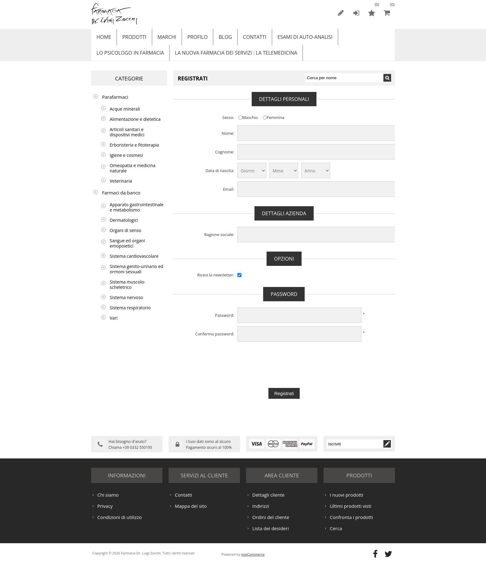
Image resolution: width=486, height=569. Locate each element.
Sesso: (228, 122)
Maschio (250, 122)
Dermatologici (124, 225)
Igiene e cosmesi (126, 160)
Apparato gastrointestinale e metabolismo (136, 212)
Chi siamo (108, 499)
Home (103, 38)
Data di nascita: (219, 176)
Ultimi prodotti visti (350, 511)
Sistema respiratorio (130, 313)
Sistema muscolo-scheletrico (127, 289)
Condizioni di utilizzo (119, 522)
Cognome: (224, 157)
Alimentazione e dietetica (135, 124)
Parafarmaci (115, 102)
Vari (113, 323)
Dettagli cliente (268, 499)
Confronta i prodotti (351, 522)
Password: (224, 320)
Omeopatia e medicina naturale (132, 173)
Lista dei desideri (270, 533)
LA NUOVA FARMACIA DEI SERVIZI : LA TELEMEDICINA (234, 56)
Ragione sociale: (219, 240)
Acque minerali (125, 114)
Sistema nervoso (126, 303)
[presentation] (284, 362)
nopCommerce (253, 559)
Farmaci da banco (121, 198)
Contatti (247, 38)
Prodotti (132, 38)
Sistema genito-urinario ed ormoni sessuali (136, 274)
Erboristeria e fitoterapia (134, 150)
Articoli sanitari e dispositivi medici (127, 137)
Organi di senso (125, 236)
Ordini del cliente (270, 522)
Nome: (228, 138)
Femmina (276, 122)
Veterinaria (121, 186)
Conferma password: (214, 339)
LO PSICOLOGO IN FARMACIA (129, 56)
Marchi (163, 38)
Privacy (105, 511)
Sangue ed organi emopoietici (127, 248)
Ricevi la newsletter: (215, 280)
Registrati (340, 13)
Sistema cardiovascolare (134, 261)
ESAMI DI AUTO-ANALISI (295, 38)
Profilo (192, 38)
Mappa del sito (191, 511)
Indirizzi (260, 511)
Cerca (336, 533)
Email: (228, 194)
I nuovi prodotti (346, 499)
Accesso (356, 13)
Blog (219, 38)
